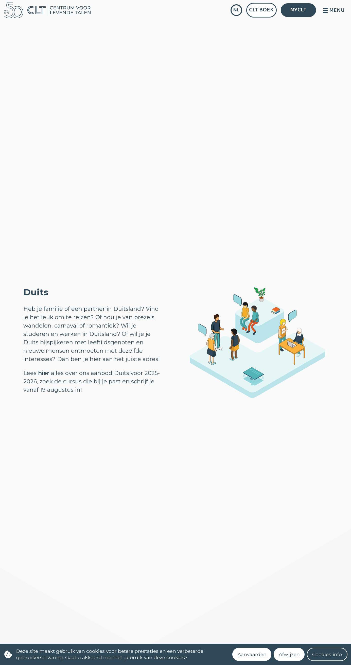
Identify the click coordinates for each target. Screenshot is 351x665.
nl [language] (236, 10)
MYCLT (298, 9)
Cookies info (327, 654)
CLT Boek (261, 9)
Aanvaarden (252, 654)
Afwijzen (289, 654)
